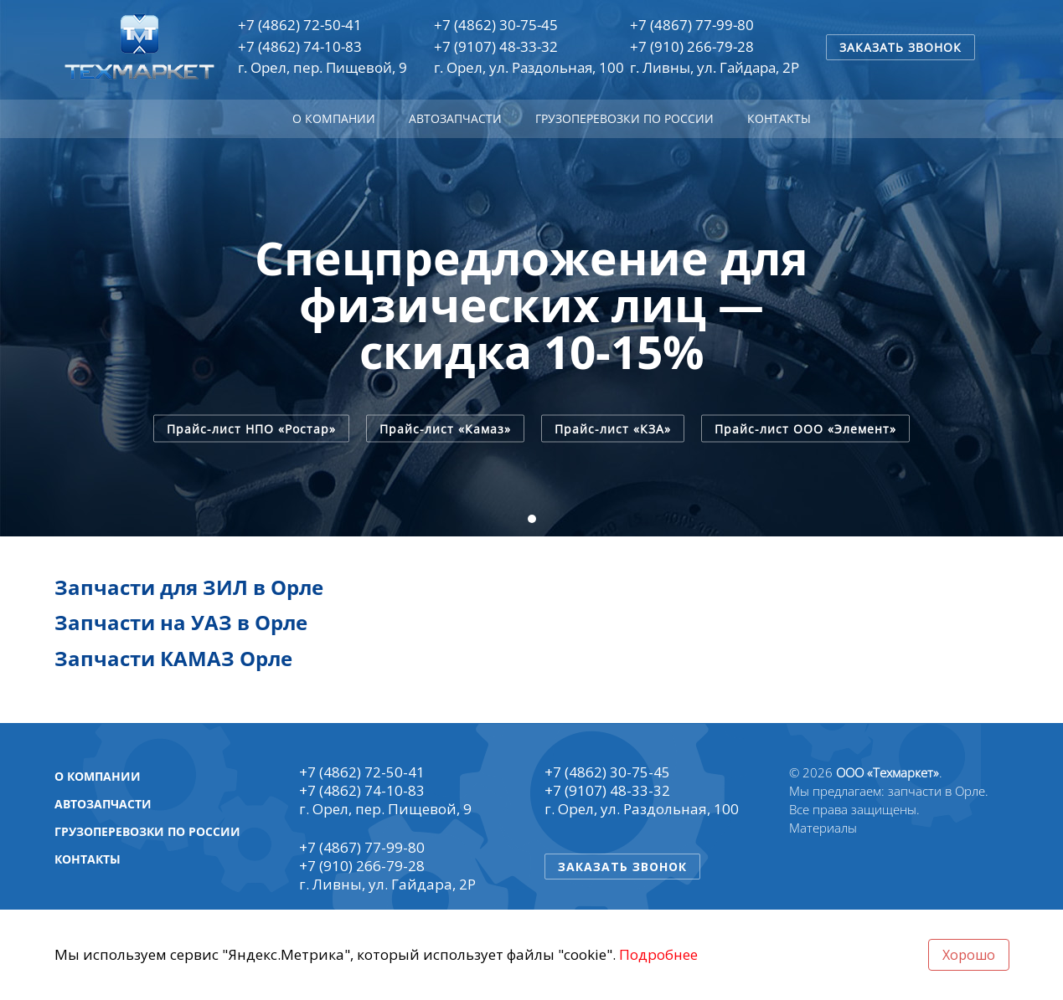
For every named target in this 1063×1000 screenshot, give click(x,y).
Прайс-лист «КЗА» (613, 428)
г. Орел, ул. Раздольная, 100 (529, 67)
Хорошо (968, 955)
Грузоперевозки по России (624, 118)
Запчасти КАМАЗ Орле (173, 658)
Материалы (823, 827)
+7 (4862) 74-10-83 (300, 46)
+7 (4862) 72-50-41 (300, 24)
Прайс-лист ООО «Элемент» (805, 428)
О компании (333, 118)
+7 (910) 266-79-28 (692, 46)
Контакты (779, 118)
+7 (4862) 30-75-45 (496, 24)
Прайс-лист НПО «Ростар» (251, 428)
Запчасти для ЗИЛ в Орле (188, 587)
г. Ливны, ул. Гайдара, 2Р (714, 67)
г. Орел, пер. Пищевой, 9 (322, 67)
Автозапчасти (455, 118)
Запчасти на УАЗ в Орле (180, 622)
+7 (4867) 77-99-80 (692, 24)
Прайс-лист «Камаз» (445, 428)
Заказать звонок (900, 47)
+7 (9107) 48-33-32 (496, 46)
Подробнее (658, 954)
